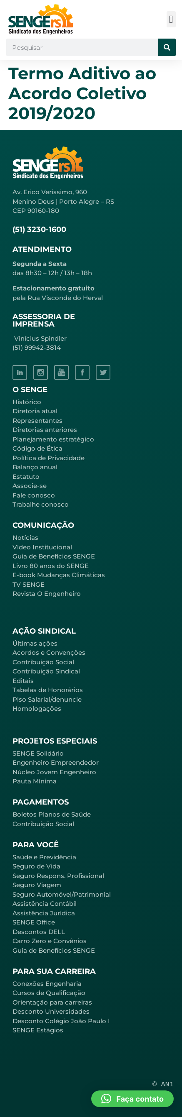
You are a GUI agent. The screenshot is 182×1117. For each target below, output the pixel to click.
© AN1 (163, 1084)
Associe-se (29, 486)
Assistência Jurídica (43, 913)
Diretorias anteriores (44, 430)
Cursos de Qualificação (48, 993)
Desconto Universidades (51, 1011)
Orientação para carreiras (52, 1002)
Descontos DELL (38, 932)
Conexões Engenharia (47, 984)
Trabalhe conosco (40, 504)
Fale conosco (33, 495)
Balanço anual (34, 467)
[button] (171, 19)
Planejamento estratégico (53, 439)
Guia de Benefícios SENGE (53, 950)
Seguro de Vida (36, 866)
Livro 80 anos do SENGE (50, 566)
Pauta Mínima (34, 781)
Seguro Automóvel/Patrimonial (61, 894)
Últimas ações (34, 643)
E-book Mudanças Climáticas (58, 575)
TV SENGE (28, 584)
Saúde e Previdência (44, 857)
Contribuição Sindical (46, 671)
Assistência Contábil (44, 903)
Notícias (25, 537)
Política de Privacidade (48, 458)
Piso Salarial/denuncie (47, 699)
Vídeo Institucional (42, 547)
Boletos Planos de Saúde (51, 814)
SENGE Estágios (37, 1030)
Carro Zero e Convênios (49, 941)
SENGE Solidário (38, 753)
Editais (23, 681)
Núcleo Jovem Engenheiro (54, 772)
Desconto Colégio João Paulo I (61, 1021)
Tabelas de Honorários (47, 690)
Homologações (36, 708)
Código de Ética (37, 448)
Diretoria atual (34, 411)
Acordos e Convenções (48, 652)
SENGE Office (33, 922)
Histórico (26, 402)
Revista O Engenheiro (46, 594)
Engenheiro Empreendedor (55, 762)
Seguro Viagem (36, 885)
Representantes (37, 420)
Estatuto (26, 476)
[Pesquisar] (167, 47)
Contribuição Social (43, 662)
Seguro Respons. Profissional (58, 876)
